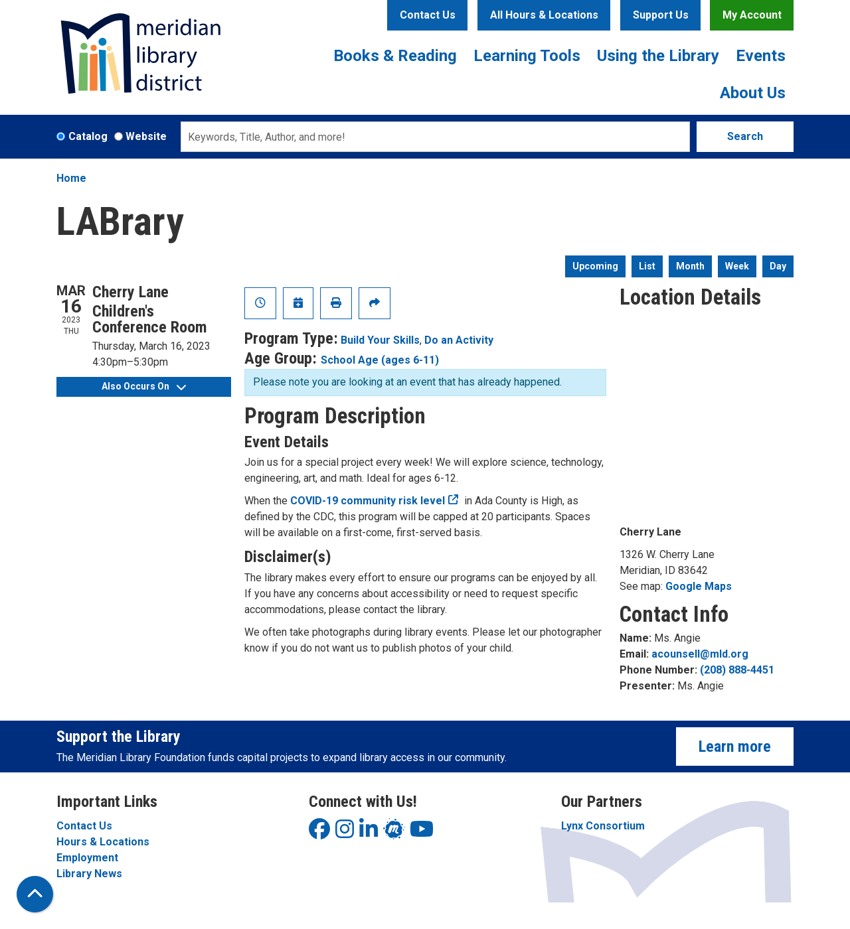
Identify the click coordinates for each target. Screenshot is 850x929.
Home (71, 178)
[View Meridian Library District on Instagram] (344, 833)
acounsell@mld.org (699, 654)
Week (737, 266)
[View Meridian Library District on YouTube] (422, 833)
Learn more (735, 746)
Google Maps (698, 586)
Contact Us (428, 15)
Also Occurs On (144, 386)
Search (745, 136)
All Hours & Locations (544, 15)
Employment (87, 857)
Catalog (88, 136)
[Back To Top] (35, 894)
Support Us (661, 15)
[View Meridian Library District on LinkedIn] (368, 833)
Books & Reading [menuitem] (395, 55)
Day (778, 266)
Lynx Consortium (603, 826)
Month (690, 266)
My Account (752, 15)
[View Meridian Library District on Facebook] (319, 833)
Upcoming (595, 266)
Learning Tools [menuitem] (526, 55)
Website (146, 136)
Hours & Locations (102, 841)
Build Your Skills (380, 340)
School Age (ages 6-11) (380, 360)
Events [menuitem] (761, 55)
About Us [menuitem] (753, 93)
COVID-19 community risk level (367, 500)
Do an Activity (458, 340)
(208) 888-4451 (737, 670)
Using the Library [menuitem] (658, 55)
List (647, 266)
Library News (89, 873)
